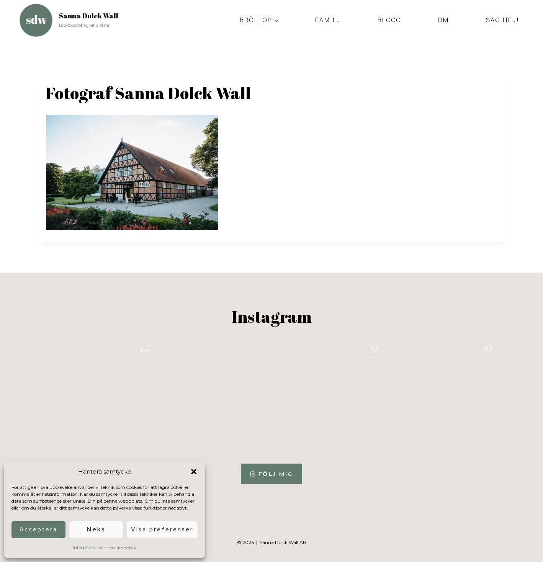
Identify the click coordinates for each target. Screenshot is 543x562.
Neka (96, 529)
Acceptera (38, 529)
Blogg (389, 20)
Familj (328, 20)
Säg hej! (503, 20)
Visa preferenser (162, 529)
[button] (194, 471)
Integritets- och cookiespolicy (104, 548)
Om (443, 20)
